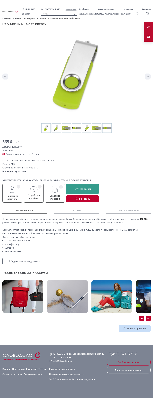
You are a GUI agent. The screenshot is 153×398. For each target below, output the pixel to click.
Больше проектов (135, 328)
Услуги (42, 369)
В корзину (82, 198)
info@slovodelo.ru (62, 361)
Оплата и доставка (12, 374)
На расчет (82, 189)
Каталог (28, 13)
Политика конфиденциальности (66, 374)
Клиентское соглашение (62, 369)
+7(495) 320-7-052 (52, 9)
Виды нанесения (33, 374)
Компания (31, 369)
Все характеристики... (15, 171)
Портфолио (18, 369)
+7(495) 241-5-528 (122, 354)
